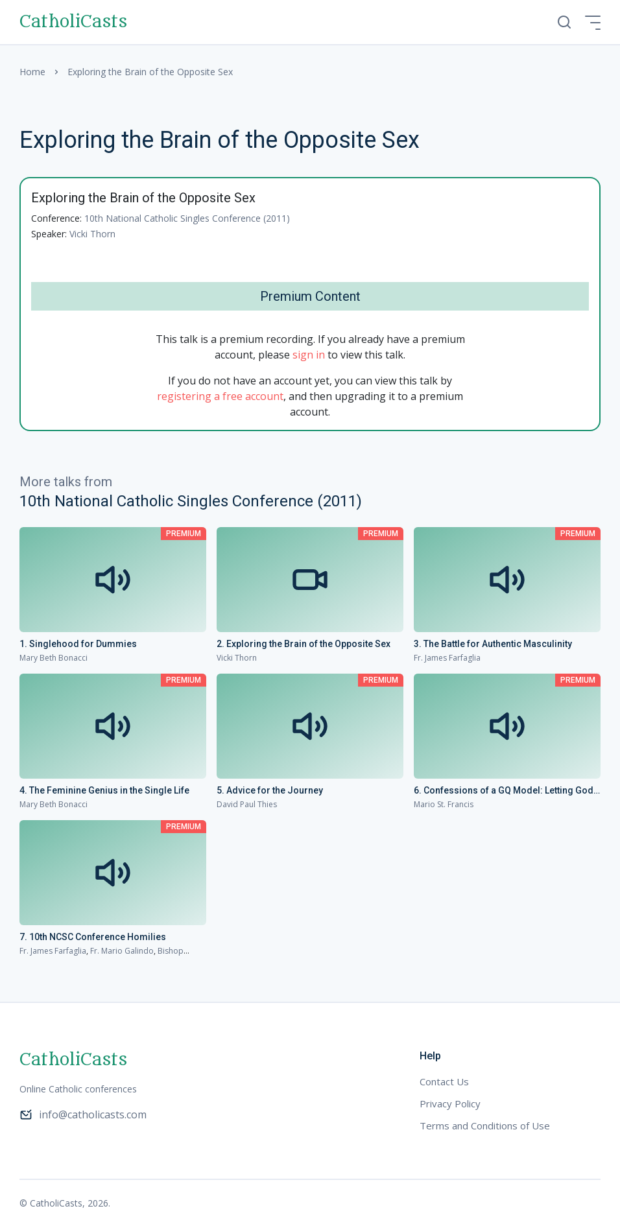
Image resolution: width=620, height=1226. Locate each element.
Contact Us (444, 1081)
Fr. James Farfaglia (447, 657)
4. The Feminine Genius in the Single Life (104, 790)
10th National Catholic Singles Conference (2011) (187, 218)
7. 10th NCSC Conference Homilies (92, 937)
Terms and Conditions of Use (485, 1125)
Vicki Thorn (92, 234)
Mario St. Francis (443, 804)
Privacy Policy (450, 1103)
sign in (308, 355)
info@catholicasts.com (83, 1114)
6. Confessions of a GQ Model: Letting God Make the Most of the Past (503, 791)
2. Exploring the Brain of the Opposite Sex (303, 644)
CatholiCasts (73, 22)
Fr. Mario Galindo (122, 950)
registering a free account (220, 396)
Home (32, 71)
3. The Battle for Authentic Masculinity (493, 644)
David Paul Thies (247, 804)
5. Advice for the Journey (270, 790)
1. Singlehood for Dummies (78, 644)
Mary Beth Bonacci (53, 657)
